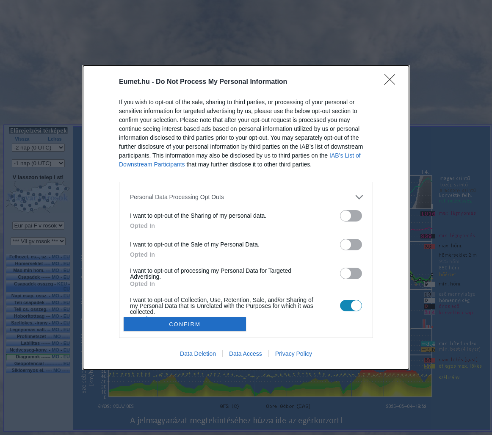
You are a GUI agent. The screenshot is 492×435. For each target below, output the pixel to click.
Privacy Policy (293, 353)
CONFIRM (185, 324)
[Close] (392, 82)
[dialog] (246, 217)
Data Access (245, 353)
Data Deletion (198, 353)
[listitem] (246, 197)
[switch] (351, 216)
